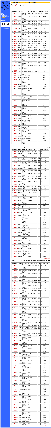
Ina (15, 312)
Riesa (15, 19)
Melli (15, 107)
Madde (16, 33)
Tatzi (15, 268)
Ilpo (15, 319)
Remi (15, 372)
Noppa (15, 333)
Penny (15, 70)
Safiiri (15, 84)
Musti (15, 170)
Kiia (15, 415)
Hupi (15, 16)
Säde (15, 126)
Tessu (15, 363)
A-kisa (12, 5)
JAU (2, 13)
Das (15, 215)
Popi (15, 153)
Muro (15, 340)
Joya (15, 51)
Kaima (15, 67)
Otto (15, 160)
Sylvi (15, 142)
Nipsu (15, 282)
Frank (15, 156)
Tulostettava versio (5, 28)
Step (15, 394)
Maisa (15, 138)
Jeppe (15, 28)
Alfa (15, 365)
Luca (15, 57)
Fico (15, 188)
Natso (15, 181)
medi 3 (18, 4)
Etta (15, 36)
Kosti (15, 348)
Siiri (15, 273)
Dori (15, 245)
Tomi (15, 62)
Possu (15, 419)
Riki (15, 94)
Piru (15, 265)
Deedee (16, 212)
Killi (15, 86)
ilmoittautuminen (5, 16)
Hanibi (15, 133)
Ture (15, 389)
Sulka (15, 351)
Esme (15, 21)
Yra (15, 353)
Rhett (15, 270)
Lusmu (15, 293)
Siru (15, 77)
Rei (15, 314)
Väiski (15, 162)
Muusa (15, 407)
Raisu (15, 110)
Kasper (16, 227)
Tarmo (15, 136)
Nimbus (16, 304)
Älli (15, 229)
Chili (15, 121)
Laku (15, 43)
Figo (15, 396)
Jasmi (15, 96)
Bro (15, 317)
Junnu (15, 251)
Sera (15, 13)
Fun (15, 399)
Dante (15, 355)
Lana (15, 23)
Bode (15, 130)
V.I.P (15, 402)
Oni (15, 290)
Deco (15, 285)
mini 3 (15, 4)
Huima (15, 237)
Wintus (16, 391)
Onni (15, 190)
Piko (15, 217)
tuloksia (3, 17)
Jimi (15, 90)
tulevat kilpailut (5, 15)
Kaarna (16, 343)
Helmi (15, 195)
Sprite (15, 380)
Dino (15, 49)
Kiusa (15, 345)
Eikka (15, 65)
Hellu (15, 192)
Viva (15, 124)
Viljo (15, 423)
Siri (15, 25)
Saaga (15, 360)
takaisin (25, 5)
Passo (15, 385)
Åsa (15, 47)
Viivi (15, 235)
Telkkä (15, 276)
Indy (15, 165)
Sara (15, 307)
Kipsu (15, 79)
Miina (15, 115)
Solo (15, 357)
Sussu (15, 186)
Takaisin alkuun (47, 144)
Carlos (15, 222)
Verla (15, 335)
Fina (15, 224)
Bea (15, 178)
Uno (15, 60)
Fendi (15, 337)
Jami (15, 168)
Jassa (15, 421)
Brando (16, 53)
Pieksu (15, 369)
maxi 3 (22, 4)
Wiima (15, 240)
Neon (15, 31)
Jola (15, 278)
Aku (15, 82)
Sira (15, 404)
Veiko (15, 253)
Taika (15, 105)
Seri (15, 232)
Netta (15, 103)
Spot (15, 410)
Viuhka (16, 322)
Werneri (16, 248)
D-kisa (22, 5)
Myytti (15, 184)
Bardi (15, 71)
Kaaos (15, 301)
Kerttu (15, 120)
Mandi (15, 140)
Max (15, 243)
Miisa (15, 200)
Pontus (16, 325)
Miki (15, 375)
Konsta (16, 417)
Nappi (15, 113)
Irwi (15, 176)
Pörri (15, 173)
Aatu (15, 280)
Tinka (15, 367)
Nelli (15, 39)
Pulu (15, 73)
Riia (15, 128)
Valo (15, 377)
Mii (15, 100)
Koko (15, 151)
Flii (15, 207)
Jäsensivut (3, 20)
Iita (15, 203)
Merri (15, 256)
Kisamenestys (4, 18)
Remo (15, 118)
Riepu (15, 288)
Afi (15, 158)
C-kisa (19, 5)
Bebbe (15, 55)
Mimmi (15, 41)
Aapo (15, 98)
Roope (15, 219)
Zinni (15, 412)
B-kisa (16, 5)
